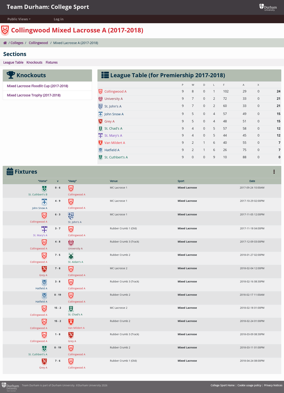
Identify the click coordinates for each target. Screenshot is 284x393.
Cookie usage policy (249, 385)
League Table (13, 62)
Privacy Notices (273, 385)
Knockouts (34, 62)
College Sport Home (223, 385)
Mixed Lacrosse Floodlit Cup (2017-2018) (37, 86)
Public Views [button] (17, 19)
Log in (59, 19)
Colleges (17, 43)
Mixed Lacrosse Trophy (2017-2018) (33, 95)
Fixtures (52, 62)
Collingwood (38, 43)
